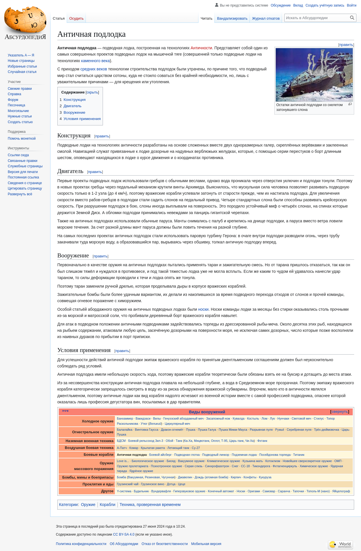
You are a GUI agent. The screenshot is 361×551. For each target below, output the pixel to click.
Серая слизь (193, 466)
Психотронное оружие (166, 466)
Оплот (215, 440)
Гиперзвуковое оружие (189, 491)
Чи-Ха (249, 440)
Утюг (144, 423)
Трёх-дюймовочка (326, 429)
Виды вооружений (207, 412)
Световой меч (301, 418)
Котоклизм (272, 461)
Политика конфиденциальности (81, 544)
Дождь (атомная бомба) (211, 477)
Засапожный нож (218, 418)
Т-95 (224, 440)
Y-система (124, 491)
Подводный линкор (215, 454)
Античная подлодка (132, 454)
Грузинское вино (152, 484)
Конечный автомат (221, 491)
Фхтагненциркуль (285, 466)
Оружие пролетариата (132, 466)
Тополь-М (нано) (318, 491)
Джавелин (185, 477)
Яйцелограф (341, 491)
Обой (169, 440)
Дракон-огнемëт (172, 429)
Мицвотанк (201, 440)
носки (203, 309)
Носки (241, 491)
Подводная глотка (187, 454)
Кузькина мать (253, 461)
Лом (264, 418)
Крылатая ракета (153, 448)
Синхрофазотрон (217, 466)
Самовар (269, 491)
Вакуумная (135, 477)
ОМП (338, 461)
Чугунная (167, 477)
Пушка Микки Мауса (233, 429)
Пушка (190, 429)
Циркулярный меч (177, 423)
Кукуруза (265, 477)
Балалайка (124, 429)
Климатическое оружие (223, 461)
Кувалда (239, 418)
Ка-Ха (188, 440)
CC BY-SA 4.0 (123, 534)
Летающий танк (178, 448)
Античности (201, 48)
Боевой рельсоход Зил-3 (145, 440)
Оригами (254, 491)
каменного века (95, 60)
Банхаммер (125, 418)
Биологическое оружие (148, 461)
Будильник (141, 491)
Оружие (88, 504)
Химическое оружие (314, 466)
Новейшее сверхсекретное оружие (307, 461)
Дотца (171, 484)
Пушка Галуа (207, 429)
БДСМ (121, 440)
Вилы (157, 418)
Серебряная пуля (299, 429)
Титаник (298, 454)
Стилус (319, 418)
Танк (179, 440)
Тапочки (298, 491)
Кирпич (236, 477)
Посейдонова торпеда (275, 454)
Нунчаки (283, 418)
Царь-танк (236, 440)
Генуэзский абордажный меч (183, 418)
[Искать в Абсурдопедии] (320, 18)
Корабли (107, 504)
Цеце (181, 484)
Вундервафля (161, 491)
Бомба (121, 477)
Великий (155, 423)
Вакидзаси (143, 418)
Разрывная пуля (261, 429)
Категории (68, 504)
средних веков (93, 69)
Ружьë (279, 429)
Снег (235, 466)
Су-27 (196, 448)
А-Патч (122, 448)
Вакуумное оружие (191, 461)
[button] (20, 194)
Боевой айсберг (160, 454)
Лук (272, 418)
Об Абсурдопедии (124, 544)
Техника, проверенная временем (150, 504)
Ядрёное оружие (141, 471)
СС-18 (245, 466)
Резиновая (152, 477)
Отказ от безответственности (165, 544)
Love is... (123, 461)
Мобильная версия (206, 544)
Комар (133, 448)
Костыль (253, 418)
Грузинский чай (128, 484)
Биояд (171, 461)
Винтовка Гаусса (146, 429)
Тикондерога (261, 466)
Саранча (284, 491)
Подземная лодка (244, 454)
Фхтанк (262, 440)
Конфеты (250, 477)
